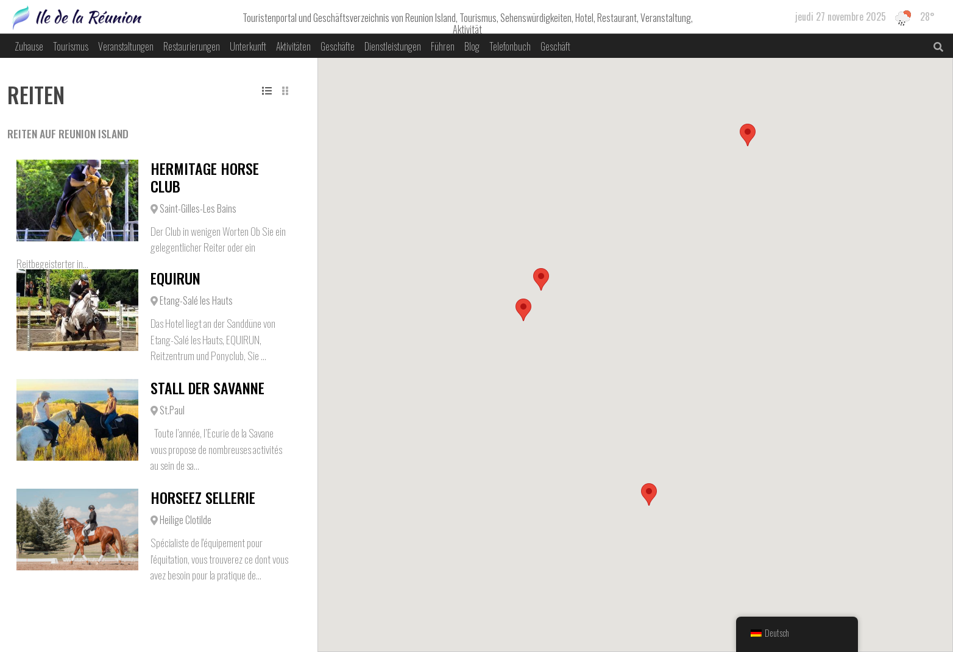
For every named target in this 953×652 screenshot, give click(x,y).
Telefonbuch (510, 46)
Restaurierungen (191, 46)
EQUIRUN (175, 278)
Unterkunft (248, 46)
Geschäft (555, 46)
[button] (523, 310)
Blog (472, 46)
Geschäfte (338, 46)
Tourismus (70, 46)
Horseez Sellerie (203, 497)
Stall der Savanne (207, 388)
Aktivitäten (293, 46)
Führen (443, 46)
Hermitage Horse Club (205, 177)
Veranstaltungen (126, 46)
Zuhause (29, 46)
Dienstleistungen (392, 46)
